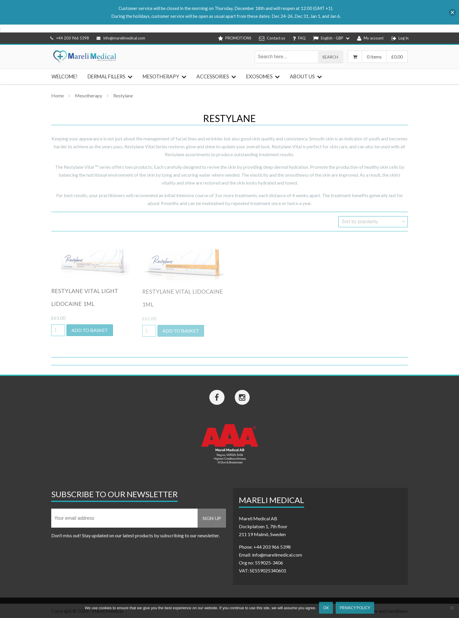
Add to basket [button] (89, 330)
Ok (326, 607)
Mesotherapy (88, 95)
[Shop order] (373, 221)
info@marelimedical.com (121, 38)
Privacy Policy (355, 607)
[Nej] (452, 608)
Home (57, 95)
